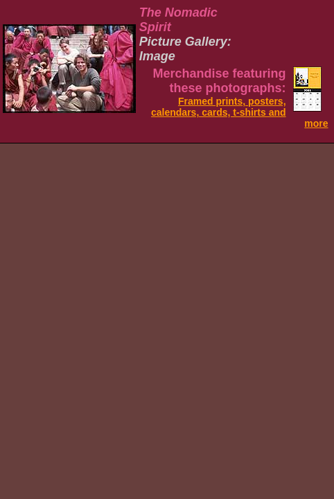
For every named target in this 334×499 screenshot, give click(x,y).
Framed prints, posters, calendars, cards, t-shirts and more (239, 112)
